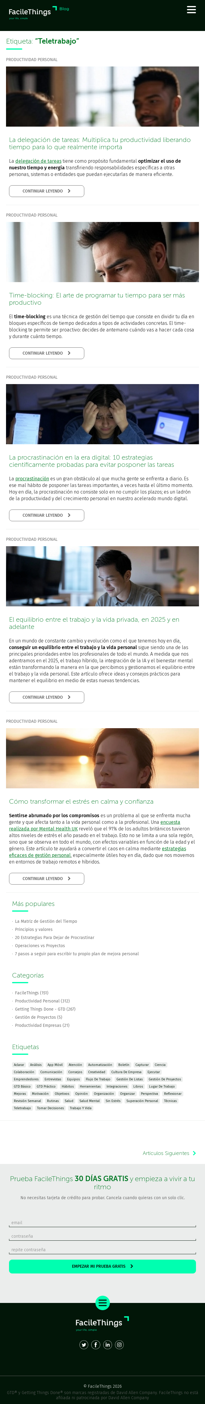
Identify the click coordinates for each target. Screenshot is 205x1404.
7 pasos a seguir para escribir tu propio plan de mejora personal (77, 953)
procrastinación (32, 479)
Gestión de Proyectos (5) (38, 1017)
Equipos (73, 1079)
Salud (69, 1101)
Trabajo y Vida (81, 1108)
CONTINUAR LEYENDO (47, 191)
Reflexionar (173, 1094)
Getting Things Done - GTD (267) (45, 1009)
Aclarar (19, 1065)
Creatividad (96, 1072)
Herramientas (90, 1086)
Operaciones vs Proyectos (40, 945)
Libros (138, 1086)
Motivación (40, 1094)
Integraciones (117, 1086)
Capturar (142, 1065)
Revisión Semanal (27, 1101)
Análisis (36, 1065)
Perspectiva (149, 1094)
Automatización (100, 1065)
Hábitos (68, 1086)
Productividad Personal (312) (42, 1001)
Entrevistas (53, 1079)
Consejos (75, 1072)
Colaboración (24, 1072)
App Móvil (55, 1065)
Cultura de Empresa (126, 1072)
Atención (75, 1065)
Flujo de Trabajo (98, 1079)
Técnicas (170, 1101)
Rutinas (53, 1101)
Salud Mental (89, 1101)
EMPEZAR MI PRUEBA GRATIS (102, 1266)
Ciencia (160, 1065)
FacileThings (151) (31, 993)
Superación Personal (142, 1101)
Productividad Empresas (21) (42, 1025)
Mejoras (20, 1094)
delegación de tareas (38, 161)
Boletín (123, 1065)
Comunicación (51, 1072)
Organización (104, 1094)
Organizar (127, 1094)
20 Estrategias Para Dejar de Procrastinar (54, 937)
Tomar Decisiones (50, 1108)
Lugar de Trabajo (162, 1086)
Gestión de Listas (129, 1079)
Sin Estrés (113, 1101)
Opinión (81, 1094)
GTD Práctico (46, 1086)
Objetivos (62, 1094)
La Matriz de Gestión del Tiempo (46, 921)
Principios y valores (34, 929)
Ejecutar (154, 1072)
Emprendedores (26, 1079)
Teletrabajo (22, 1108)
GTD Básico (22, 1086)
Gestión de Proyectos (165, 1079)
